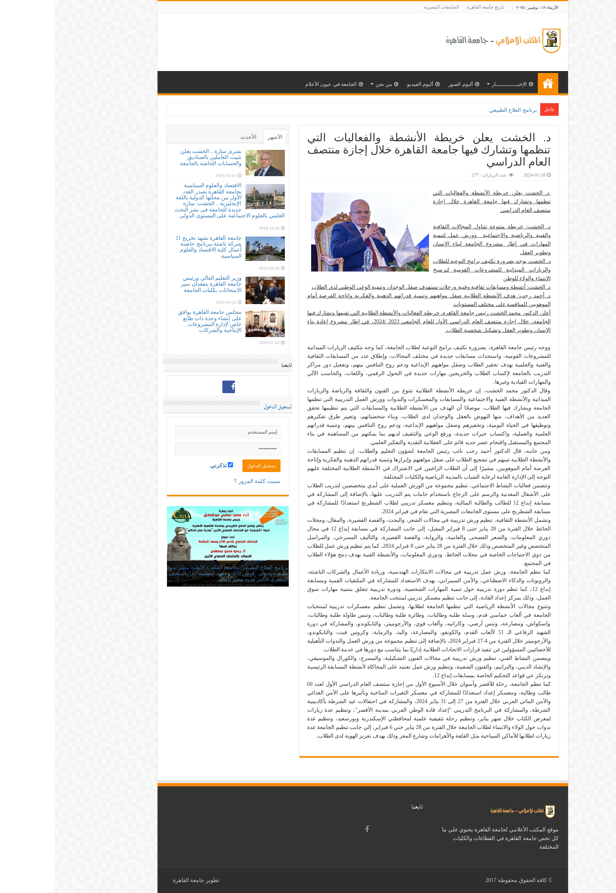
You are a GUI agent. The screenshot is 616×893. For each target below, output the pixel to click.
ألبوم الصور (409, 84)
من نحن (332, 84)
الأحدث (194, 137)
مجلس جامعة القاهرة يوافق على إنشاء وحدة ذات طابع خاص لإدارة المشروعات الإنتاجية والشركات (155, 321)
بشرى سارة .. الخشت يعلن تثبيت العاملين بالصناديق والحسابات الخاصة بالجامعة (156, 157)
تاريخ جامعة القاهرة (430, 7)
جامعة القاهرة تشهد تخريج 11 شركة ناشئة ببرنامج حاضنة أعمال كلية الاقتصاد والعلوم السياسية (154, 247)
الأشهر (220, 137)
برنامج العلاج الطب (461, 110)
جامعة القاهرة (134, 880)
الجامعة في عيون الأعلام (279, 84)
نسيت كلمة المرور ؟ (203, 481)
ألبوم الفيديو (368, 84)
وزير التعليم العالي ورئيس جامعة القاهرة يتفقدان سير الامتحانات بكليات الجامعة (156, 284)
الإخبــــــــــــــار (457, 84)
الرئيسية (493, 83)
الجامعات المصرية (386, 7)
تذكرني (167, 465)
